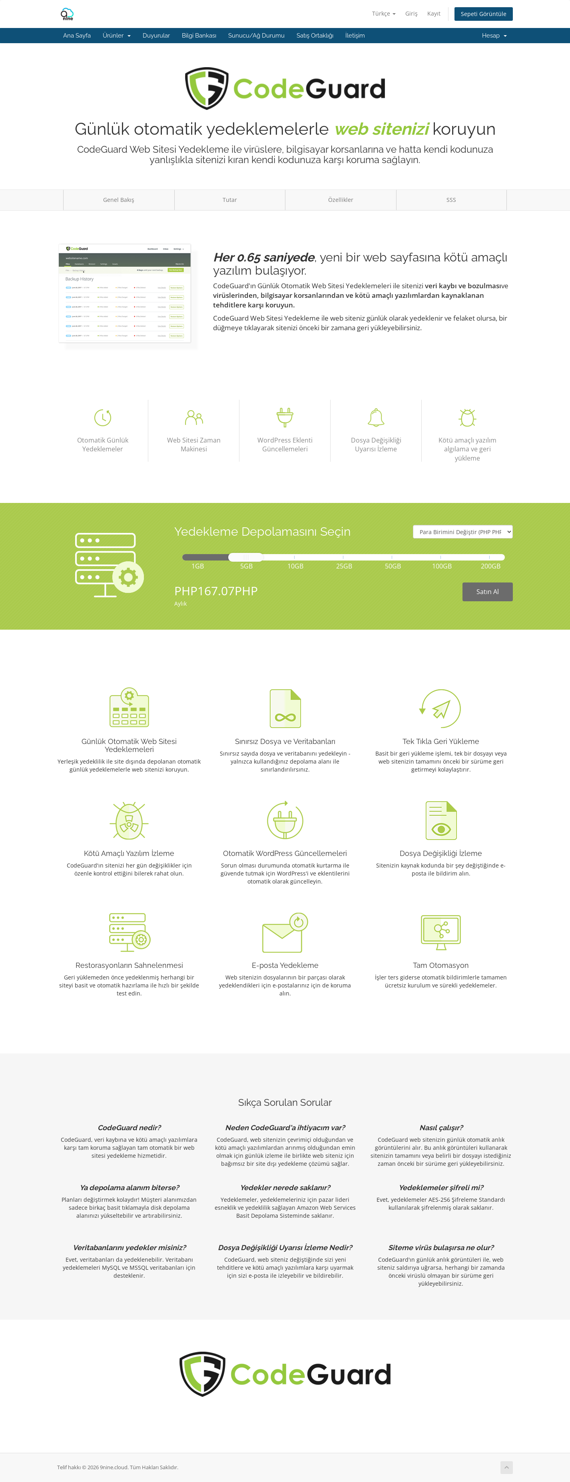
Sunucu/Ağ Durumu (256, 35)
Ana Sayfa (77, 35)
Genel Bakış (118, 199)
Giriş (411, 13)
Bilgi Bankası (199, 35)
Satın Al (487, 591)
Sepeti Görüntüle (483, 14)
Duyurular (156, 35)
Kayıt (433, 13)
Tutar (230, 199)
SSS (451, 199)
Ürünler (117, 35)
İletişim (355, 35)
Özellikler (340, 199)
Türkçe (384, 13)
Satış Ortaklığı (315, 35)
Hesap (494, 35)
